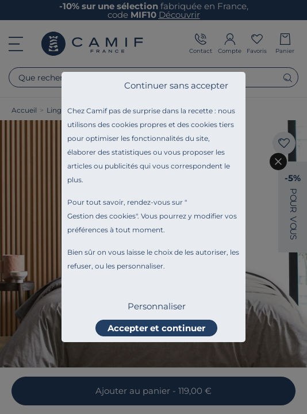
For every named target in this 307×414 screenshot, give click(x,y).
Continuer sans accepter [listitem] (176, 85)
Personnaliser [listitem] (157, 306)
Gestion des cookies (101, 216)
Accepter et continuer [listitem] (156, 328)
